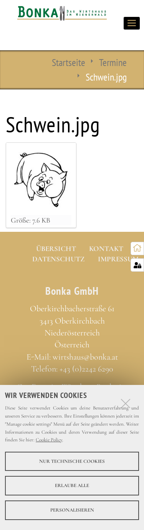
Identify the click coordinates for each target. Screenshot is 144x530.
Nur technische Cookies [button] (72, 461)
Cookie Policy (49, 440)
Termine (113, 62)
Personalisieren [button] (72, 510)
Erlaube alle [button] (72, 485)
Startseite (68, 62)
